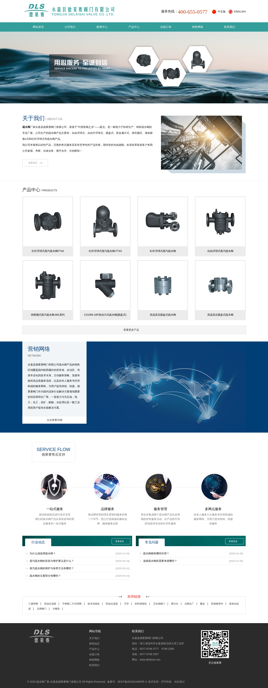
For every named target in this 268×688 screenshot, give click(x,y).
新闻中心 (102, 26)
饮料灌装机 (141, 603)
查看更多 (32, 163)
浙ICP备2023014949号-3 (132, 681)
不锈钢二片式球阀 (72, 603)
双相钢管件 (217, 603)
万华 (126, 603)
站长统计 (179, 681)
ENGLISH (240, 11)
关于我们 (94, 638)
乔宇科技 (166, 681)
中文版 (222, 11)
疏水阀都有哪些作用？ (156, 553)
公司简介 (70, 26)
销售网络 (197, 26)
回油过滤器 (50, 603)
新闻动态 (94, 643)
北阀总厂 (189, 603)
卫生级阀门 (159, 603)
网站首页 (38, 26)
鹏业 (202, 603)
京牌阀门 (42, 608)
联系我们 (229, 26)
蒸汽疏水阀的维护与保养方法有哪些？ (52, 568)
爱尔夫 (174, 603)
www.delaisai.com (150, 659)
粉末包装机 (94, 603)
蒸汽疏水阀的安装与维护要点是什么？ (52, 560)
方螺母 (56, 608)
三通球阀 (33, 603)
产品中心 (134, 26)
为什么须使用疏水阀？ (43, 553)
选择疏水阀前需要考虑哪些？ (160, 560)
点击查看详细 (54, 419)
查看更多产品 (131, 329)
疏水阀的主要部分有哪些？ (45, 575)
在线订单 (165, 26)
